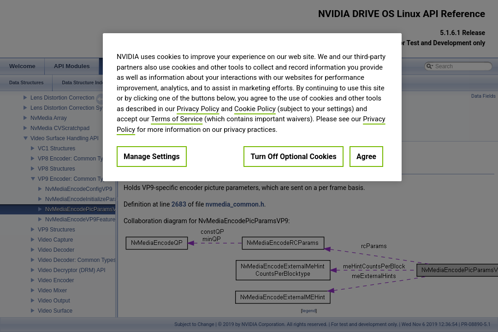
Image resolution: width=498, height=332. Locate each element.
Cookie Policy (255, 109)
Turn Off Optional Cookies (293, 156)
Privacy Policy (198, 109)
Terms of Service (176, 119)
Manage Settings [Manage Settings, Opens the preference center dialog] (152, 156)
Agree (366, 156)
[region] (252, 107)
